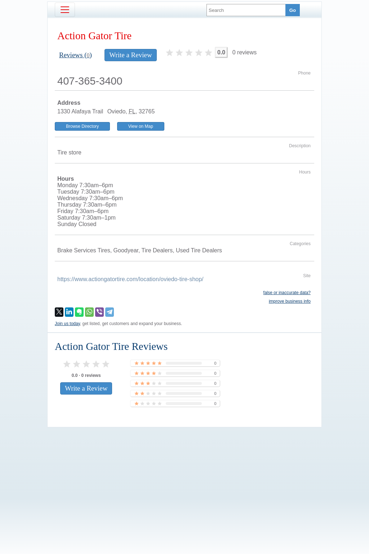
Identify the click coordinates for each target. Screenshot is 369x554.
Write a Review (130, 55)
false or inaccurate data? (287, 292)
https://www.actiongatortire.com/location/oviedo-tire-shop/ (130, 279)
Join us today (67, 323)
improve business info (290, 301)
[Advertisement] (184, 478)
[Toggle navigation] (65, 10)
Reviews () (75, 55)
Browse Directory (82, 126)
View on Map (140, 126)
